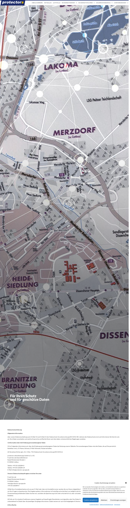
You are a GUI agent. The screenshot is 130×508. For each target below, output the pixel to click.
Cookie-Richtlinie (94, 504)
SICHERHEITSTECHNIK (86, 3)
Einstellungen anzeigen (118, 500)
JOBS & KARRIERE (37, 3)
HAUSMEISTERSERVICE (104, 3)
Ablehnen (104, 500)
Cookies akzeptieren (91, 500)
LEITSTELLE (56, 3)
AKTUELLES (47, 3)
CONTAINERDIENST (121, 3)
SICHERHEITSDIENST (69, 3)
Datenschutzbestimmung (106, 504)
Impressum (117, 504)
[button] (126, 483)
